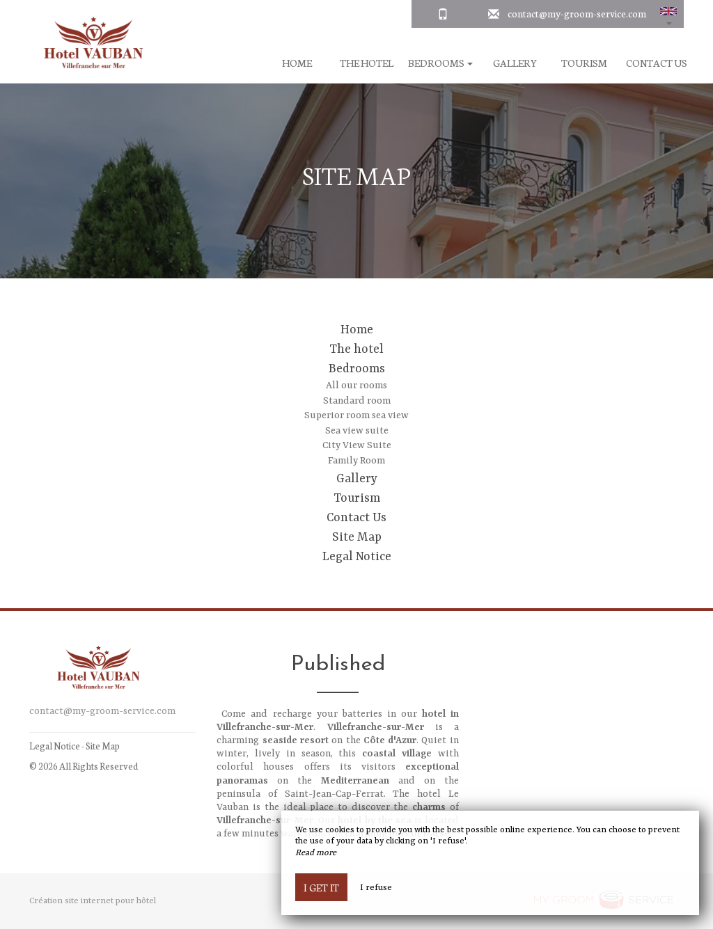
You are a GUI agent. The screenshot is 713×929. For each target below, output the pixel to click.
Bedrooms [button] (440, 63)
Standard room (357, 400)
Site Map (357, 537)
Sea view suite (357, 430)
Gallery (515, 63)
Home (297, 63)
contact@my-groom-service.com (577, 13)
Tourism (584, 63)
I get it (321, 887)
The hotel (366, 63)
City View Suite (356, 445)
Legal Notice (356, 557)
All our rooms (356, 385)
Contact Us (656, 63)
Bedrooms (357, 369)
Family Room (356, 460)
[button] (668, 14)
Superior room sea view (356, 415)
